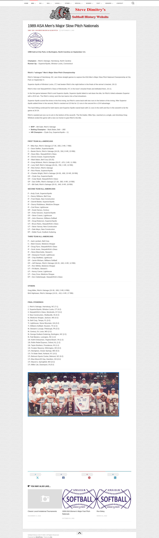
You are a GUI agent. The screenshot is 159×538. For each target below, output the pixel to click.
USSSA (57, 3)
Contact (120, 3)
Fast (98, 3)
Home (26, 3)
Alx (51, 534)
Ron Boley (101, 508)
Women (88, 3)
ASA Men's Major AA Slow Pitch (46, 30)
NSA (48, 3)
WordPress (39, 534)
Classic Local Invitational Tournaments (42, 508)
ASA (32, 3)
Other (67, 3)
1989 (29, 30)
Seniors (108, 3)
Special (78, 3)
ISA (40, 3)
